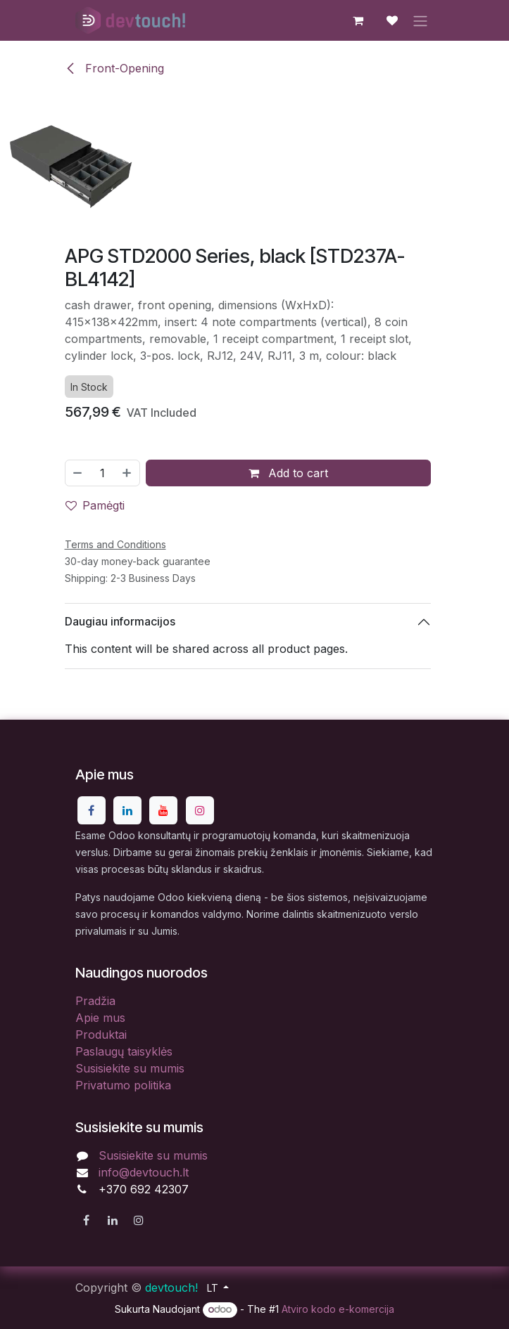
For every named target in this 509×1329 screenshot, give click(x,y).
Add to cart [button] (288, 472)
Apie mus (100, 1018)
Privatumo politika (123, 1085)
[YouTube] (163, 810)
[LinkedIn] (127, 810)
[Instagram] (200, 810)
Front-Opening (114, 68)
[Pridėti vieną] (127, 472)
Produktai (101, 1034)
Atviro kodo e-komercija (338, 1309)
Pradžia (95, 1001)
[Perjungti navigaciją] (420, 20)
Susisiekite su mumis (129, 1068)
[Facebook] (91, 810)
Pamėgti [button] (95, 505)
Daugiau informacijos (120, 621)
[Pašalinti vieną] (77, 472)
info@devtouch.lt (144, 1172)
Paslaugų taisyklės (123, 1051)
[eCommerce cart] (358, 20)
